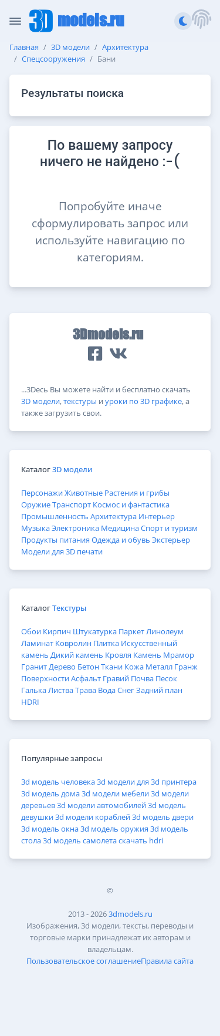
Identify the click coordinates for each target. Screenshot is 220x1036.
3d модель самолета (80, 840)
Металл (158, 666)
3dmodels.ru (131, 914)
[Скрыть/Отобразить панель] (15, 21)
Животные (84, 492)
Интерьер (156, 516)
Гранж (186, 666)
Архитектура (125, 47)
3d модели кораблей (92, 817)
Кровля (118, 655)
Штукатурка (95, 631)
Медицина (120, 528)
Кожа (134, 666)
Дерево (62, 666)
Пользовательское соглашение (83, 961)
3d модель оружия (114, 828)
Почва (142, 678)
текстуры (80, 401)
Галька (33, 690)
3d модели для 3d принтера (147, 781)
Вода (107, 690)
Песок (166, 678)
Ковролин (73, 643)
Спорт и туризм (169, 528)
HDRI (30, 702)
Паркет (131, 631)
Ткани (112, 666)
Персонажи (42, 492)
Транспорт (71, 504)
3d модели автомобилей (101, 805)
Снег (125, 690)
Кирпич (57, 631)
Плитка (106, 643)
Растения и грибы (137, 492)
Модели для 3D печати (62, 551)
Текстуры (69, 608)
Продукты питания (55, 539)
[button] (201, 21)
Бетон (88, 666)
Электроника (75, 528)
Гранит (34, 666)
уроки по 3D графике (143, 401)
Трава (85, 690)
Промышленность (55, 516)
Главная (24, 47)
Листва (60, 690)
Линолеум (165, 631)
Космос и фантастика (131, 504)
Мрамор (178, 655)
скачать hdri (141, 840)
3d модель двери (163, 817)
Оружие (35, 504)
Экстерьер (171, 539)
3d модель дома (50, 793)
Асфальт (86, 678)
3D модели (70, 47)
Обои (31, 631)
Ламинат (37, 643)
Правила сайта (167, 961)
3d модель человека (58, 781)
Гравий (116, 678)
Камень (147, 655)
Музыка (35, 528)
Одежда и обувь (121, 539)
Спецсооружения (53, 58)
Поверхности (45, 678)
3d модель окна (50, 828)
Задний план (159, 690)
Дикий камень (76, 655)
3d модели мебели (115, 793)
